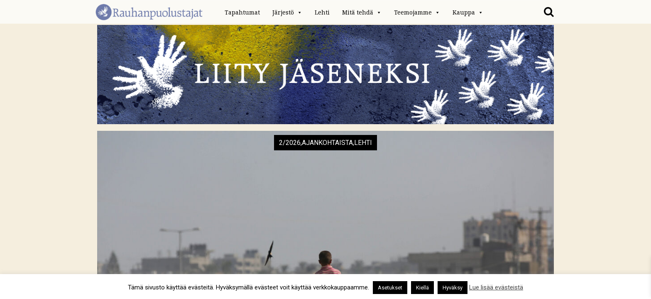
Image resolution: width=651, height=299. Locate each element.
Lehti (322, 12)
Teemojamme (417, 12)
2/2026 (290, 143)
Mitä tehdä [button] (362, 12)
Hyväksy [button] (453, 287)
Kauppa (468, 12)
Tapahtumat (242, 12)
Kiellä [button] (422, 287)
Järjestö (287, 12)
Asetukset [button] (390, 287)
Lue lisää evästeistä (496, 287)
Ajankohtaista (327, 143)
